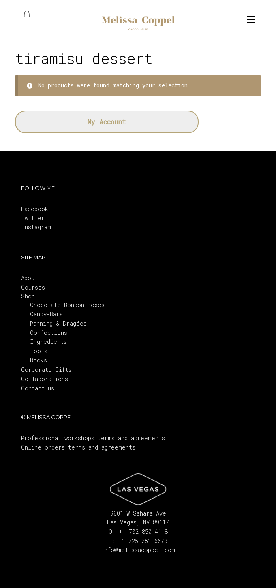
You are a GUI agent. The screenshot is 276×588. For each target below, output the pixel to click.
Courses (33, 287)
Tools (38, 351)
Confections (48, 333)
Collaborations (44, 379)
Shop (28, 296)
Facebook (34, 209)
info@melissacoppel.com (138, 550)
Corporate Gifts (46, 369)
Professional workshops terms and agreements (93, 438)
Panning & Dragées (58, 323)
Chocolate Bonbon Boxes (67, 305)
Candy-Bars (46, 314)
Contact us (37, 388)
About (29, 278)
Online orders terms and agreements (78, 447)
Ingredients (48, 341)
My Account (107, 121)
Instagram (36, 227)
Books (38, 360)
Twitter (33, 218)
